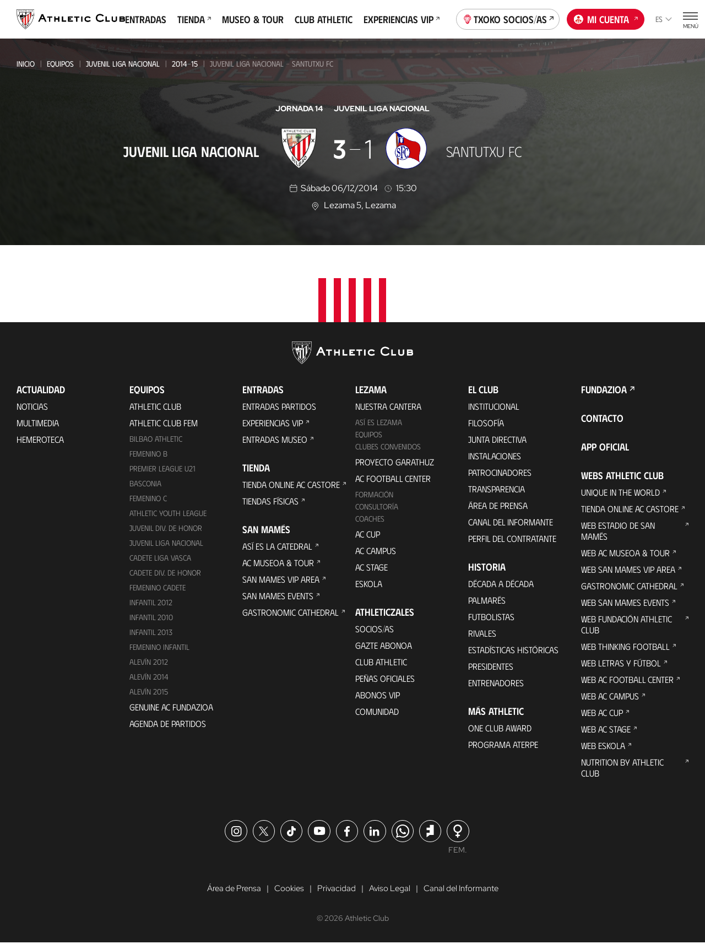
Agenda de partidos (167, 723)
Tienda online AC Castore (291, 484)
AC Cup (367, 534)
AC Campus (375, 550)
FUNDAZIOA (604, 389)
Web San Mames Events (625, 602)
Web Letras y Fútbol (621, 663)
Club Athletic (323, 19)
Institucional (493, 406)
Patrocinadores (500, 472)
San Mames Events (277, 595)
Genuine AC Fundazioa (171, 707)
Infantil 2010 (151, 617)
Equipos (60, 63)
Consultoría (376, 506)
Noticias (32, 406)
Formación (374, 494)
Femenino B (148, 453)
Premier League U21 (162, 468)
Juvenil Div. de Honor (165, 528)
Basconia (145, 483)
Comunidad (377, 711)
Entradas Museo (274, 439)
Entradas (145, 19)
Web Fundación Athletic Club (626, 624)
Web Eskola (603, 745)
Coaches (369, 518)
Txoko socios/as (508, 18)
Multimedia (38, 422)
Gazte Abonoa (383, 645)
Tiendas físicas (270, 501)
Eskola (368, 583)
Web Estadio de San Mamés (618, 530)
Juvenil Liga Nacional (123, 63)
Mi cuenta (605, 18)
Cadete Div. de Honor (165, 572)
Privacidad (335, 889)
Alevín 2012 (148, 661)
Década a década (501, 583)
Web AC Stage (606, 729)
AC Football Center (393, 478)
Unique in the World (620, 492)
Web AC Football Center (627, 679)
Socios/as (374, 628)
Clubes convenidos (388, 446)
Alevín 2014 (149, 676)
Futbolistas (491, 616)
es (663, 19)
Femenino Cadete (157, 587)
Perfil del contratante (512, 538)
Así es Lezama (378, 422)
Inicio (26, 63)
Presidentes (490, 666)
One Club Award (500, 728)
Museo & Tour (253, 19)
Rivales (482, 633)
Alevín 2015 (148, 691)
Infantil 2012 (150, 602)
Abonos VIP (377, 695)
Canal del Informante (510, 522)
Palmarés (487, 600)
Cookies (286, 889)
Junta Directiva (497, 439)
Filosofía (486, 422)
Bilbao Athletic (155, 438)
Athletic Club (155, 406)
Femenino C (148, 498)
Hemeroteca (40, 439)
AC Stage (371, 567)
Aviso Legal (389, 889)
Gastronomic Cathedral (290, 612)
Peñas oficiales (385, 678)
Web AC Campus (610, 696)
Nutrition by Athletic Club (622, 767)
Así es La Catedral (277, 546)
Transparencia (496, 489)
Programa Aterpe (503, 744)
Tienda (194, 19)
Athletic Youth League (168, 513)
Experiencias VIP (402, 19)
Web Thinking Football (625, 646)
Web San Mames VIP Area (628, 569)
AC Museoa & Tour (278, 562)
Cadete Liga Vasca (160, 557)
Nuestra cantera (388, 406)
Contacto (602, 418)
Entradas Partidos (279, 406)
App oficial (605, 447)
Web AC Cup (602, 712)
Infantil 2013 (150, 632)
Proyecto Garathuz (394, 462)
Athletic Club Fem (163, 422)
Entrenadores (496, 682)
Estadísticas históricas (513, 649)
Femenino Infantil (159, 647)
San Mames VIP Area (280, 579)
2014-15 (185, 63)
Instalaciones (494, 456)
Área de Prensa (498, 505)
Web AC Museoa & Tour (625, 552)
